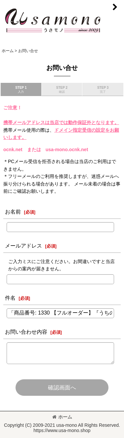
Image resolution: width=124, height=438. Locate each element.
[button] (115, 7)
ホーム (62, 417)
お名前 (13, 212)
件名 (10, 298)
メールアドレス (23, 246)
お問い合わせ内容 (26, 332)
